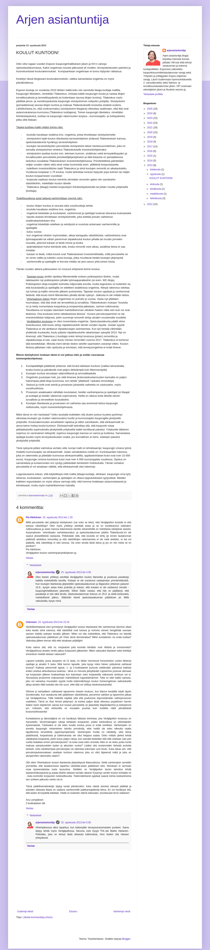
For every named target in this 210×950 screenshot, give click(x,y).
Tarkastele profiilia (153, 94)
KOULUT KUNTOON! (161, 178)
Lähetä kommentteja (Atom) (37, 917)
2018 (150, 141)
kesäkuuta (156, 188)
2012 (150, 204)
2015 (150, 155)
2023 (150, 118)
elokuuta (155, 184)
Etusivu (73, 911)
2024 (150, 113)
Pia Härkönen (33, 517)
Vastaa (29, 558)
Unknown (31, 622)
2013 (150, 165)
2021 (150, 127)
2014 (150, 160)
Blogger (126, 938)
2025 (150, 108)
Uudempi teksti (25, 911)
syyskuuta (156, 174)
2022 (150, 122)
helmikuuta (156, 198)
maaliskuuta (157, 193)
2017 (150, 146)
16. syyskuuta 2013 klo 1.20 (58, 517)
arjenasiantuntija (45, 572)
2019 (150, 137)
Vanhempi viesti (121, 911)
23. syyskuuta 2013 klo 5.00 (76, 822)
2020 (150, 132)
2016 (150, 151)
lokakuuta (155, 169)
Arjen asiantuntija (62, 19)
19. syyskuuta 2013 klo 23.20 (53, 622)
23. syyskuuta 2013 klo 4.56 (76, 572)
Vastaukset (35, 565)
